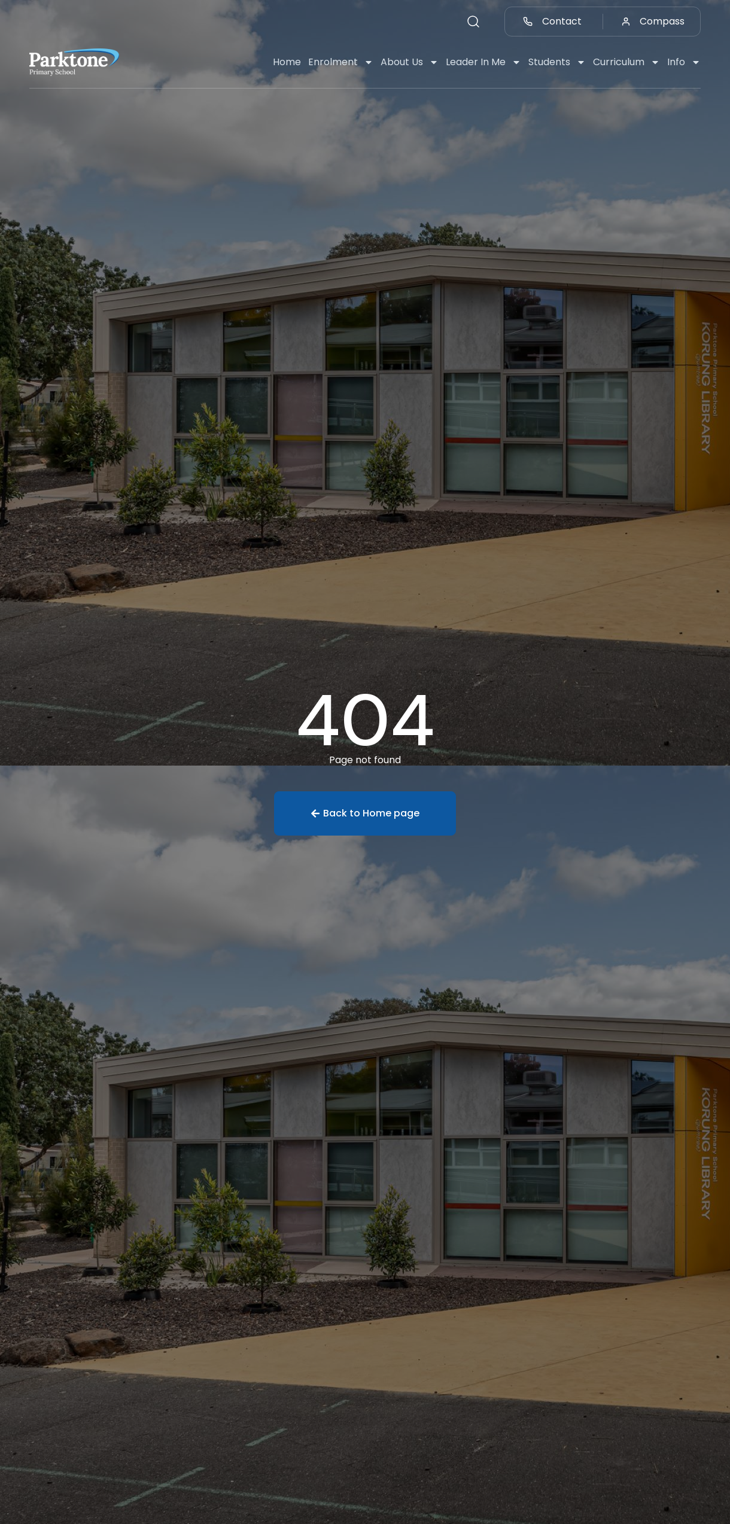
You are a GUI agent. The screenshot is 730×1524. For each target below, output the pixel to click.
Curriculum (626, 62)
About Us (410, 62)
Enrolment (340, 62)
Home (287, 62)
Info (684, 62)
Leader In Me (483, 62)
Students (557, 62)
